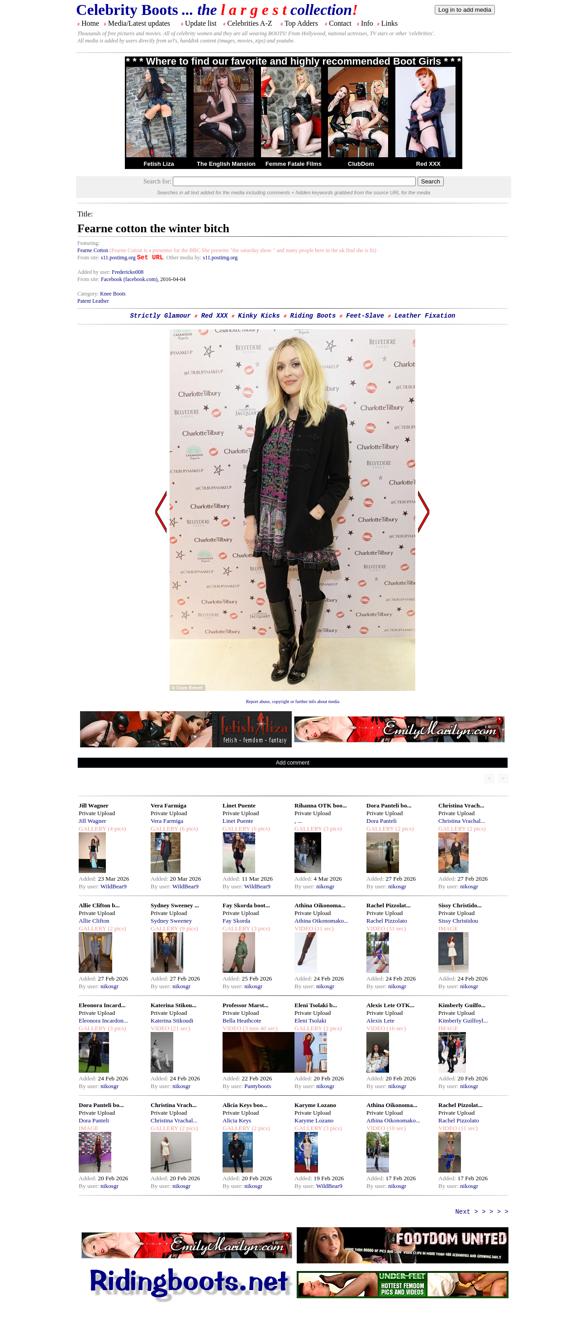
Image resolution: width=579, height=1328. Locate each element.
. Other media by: (183, 257)
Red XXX (428, 163)
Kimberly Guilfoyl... (463, 1020)
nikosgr (325, 886)
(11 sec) (323, 928)
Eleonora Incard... (102, 1005)
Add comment (292, 763)
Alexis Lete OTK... (390, 1005)
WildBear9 (113, 886)
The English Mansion (226, 163)
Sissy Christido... (460, 905)
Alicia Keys (237, 1120)
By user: (89, 886)
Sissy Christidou (458, 920)
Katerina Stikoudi (172, 1020)
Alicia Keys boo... (245, 1105)
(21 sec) (179, 1028)
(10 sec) (395, 1128)
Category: (88, 294)
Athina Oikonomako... (321, 920)
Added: (88, 878)
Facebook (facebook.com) (129, 279)
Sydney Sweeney (171, 920)
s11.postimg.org (118, 257)
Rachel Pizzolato (386, 920)
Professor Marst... (246, 1005)
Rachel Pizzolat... (388, 905)
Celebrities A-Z (249, 23)
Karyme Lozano (315, 1105)
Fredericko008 (127, 272)
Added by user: (94, 272)
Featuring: (88, 243)
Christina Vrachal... (461, 820)
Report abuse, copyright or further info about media (293, 701)
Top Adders (301, 23)
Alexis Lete (380, 1020)
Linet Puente (239, 805)
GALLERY (92, 828)
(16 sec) (395, 1028)
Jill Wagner (94, 805)
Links (389, 23)
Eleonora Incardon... (103, 1020)
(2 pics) (404, 828)
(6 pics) (188, 828)
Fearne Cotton (92, 250)
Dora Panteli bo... (389, 805)
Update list (201, 23)
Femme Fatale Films (294, 163)
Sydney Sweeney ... (175, 905)
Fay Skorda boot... (246, 905)
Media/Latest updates (139, 23)
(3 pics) (332, 828)
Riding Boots (313, 315)
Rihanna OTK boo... (320, 805)
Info (367, 23)
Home (90, 23)
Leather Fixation (424, 315)
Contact (340, 23)
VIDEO (303, 928)
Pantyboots (257, 1086)
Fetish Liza (158, 163)
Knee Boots (112, 294)
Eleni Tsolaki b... (315, 1005)
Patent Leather (93, 301)
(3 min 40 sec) (259, 1028)
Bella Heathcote (242, 1020)
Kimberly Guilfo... (461, 1005)
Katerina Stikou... (173, 1005)
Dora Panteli (381, 820)
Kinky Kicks (259, 315)
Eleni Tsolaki (310, 1020)
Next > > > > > (481, 1211)
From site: (88, 257)
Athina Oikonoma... (320, 905)
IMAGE (448, 928)
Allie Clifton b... (99, 905)
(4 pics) (116, 828)
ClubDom (361, 163)
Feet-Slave (365, 315)
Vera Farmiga (168, 805)
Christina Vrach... (461, 805)
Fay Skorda (236, 920)
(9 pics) (188, 928)
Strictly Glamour (160, 315)
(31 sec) (395, 928)
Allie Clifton (94, 920)
